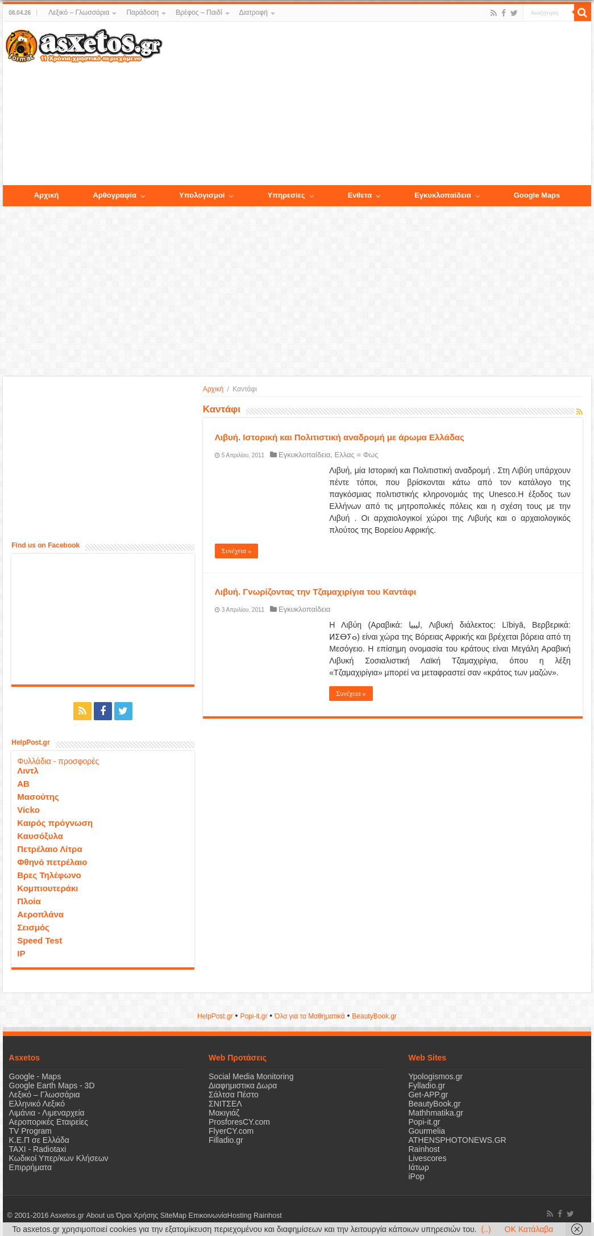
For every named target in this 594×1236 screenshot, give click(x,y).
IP (21, 953)
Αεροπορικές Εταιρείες (49, 1121)
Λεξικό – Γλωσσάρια (78, 12)
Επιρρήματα (30, 1167)
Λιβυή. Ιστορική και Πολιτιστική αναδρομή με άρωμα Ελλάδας (339, 437)
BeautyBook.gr (434, 1103)
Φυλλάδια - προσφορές (58, 761)
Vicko (28, 810)
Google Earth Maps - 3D (52, 1085)
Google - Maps (35, 1076)
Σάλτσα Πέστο (234, 1094)
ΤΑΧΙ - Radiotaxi (38, 1149)
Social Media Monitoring (251, 1076)
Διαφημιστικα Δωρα (243, 1085)
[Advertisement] (376, 103)
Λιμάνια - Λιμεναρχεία (47, 1112)
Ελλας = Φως (357, 454)
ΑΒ (23, 783)
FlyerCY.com (231, 1130)
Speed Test (39, 940)
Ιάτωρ (418, 1167)
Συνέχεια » (236, 551)
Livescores (427, 1158)
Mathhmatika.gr (435, 1112)
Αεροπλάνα (40, 914)
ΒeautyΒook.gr (374, 1016)
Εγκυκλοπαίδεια (304, 454)
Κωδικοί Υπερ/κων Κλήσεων (59, 1158)
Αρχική (213, 389)
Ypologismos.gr (435, 1076)
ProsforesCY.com (239, 1121)
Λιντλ (28, 770)
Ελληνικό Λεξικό (37, 1103)
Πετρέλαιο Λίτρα (49, 849)
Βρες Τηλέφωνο (49, 875)
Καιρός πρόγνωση (55, 823)
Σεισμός (33, 927)
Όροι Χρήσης (137, 1216)
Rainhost (423, 1149)
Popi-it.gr (253, 1016)
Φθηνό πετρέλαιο (52, 862)
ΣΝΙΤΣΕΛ (225, 1103)
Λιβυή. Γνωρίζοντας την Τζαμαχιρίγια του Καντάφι (315, 591)
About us (100, 1216)
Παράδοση (142, 12)
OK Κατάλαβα (529, 1229)
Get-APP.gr (428, 1094)
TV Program (30, 1130)
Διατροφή (253, 12)
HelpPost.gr (215, 1016)
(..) (486, 1229)
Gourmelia (426, 1130)
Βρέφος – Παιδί (199, 12)
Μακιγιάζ (224, 1112)
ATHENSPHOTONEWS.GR (457, 1140)
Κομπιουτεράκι (47, 888)
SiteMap (173, 1216)
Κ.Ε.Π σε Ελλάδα (39, 1140)
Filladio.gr (226, 1140)
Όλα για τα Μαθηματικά (310, 1016)
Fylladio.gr (426, 1085)
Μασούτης (38, 796)
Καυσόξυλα (40, 836)
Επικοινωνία (207, 1216)
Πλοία (29, 901)
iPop (416, 1176)
